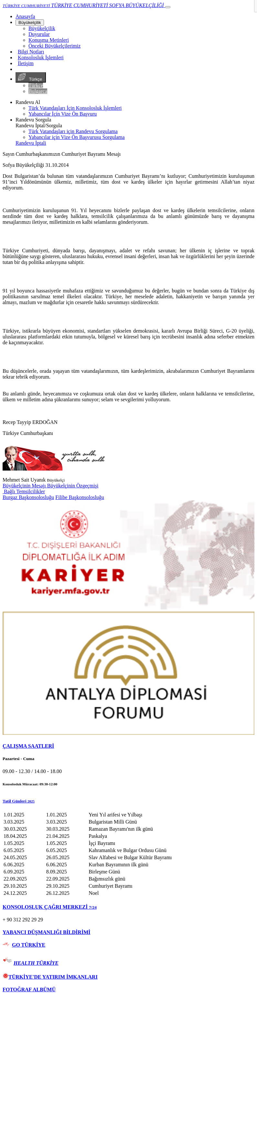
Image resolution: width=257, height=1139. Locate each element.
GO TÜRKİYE (28, 945)
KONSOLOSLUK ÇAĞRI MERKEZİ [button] (50, 907)
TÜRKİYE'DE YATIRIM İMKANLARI (50, 977)
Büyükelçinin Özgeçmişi (73, 485)
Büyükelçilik (29, 22)
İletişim (26, 63)
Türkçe (30, 77)
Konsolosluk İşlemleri (41, 57)
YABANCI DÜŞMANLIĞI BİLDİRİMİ (46, 932)
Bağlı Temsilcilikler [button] (24, 491)
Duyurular (39, 34)
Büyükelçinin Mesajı (25, 485)
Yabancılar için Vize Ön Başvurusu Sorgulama (76, 137)
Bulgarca (37, 91)
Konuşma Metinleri (48, 40)
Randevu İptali (31, 143)
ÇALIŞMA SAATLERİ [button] (28, 746)
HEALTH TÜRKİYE (36, 963)
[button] (128, 801)
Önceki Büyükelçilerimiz (54, 46)
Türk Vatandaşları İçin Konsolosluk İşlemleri (75, 108)
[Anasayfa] (25, 16)
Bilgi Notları (31, 51)
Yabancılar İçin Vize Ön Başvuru (62, 114)
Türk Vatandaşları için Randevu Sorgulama (73, 131)
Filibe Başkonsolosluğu (79, 497)
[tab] (128, 746)
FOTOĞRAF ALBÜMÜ (29, 989)
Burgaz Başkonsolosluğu (28, 497)
